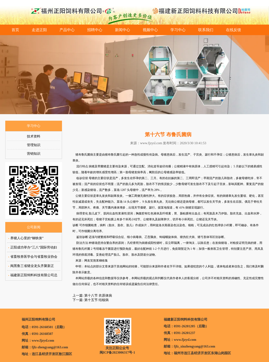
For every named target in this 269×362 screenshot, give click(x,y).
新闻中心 (122, 30)
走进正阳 (39, 30)
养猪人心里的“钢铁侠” (27, 238)
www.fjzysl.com (151, 143)
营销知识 (33, 153)
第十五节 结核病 (96, 300)
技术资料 (33, 136)
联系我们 (205, 30)
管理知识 (33, 145)
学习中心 (178, 30)
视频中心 (150, 30)
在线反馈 (233, 30)
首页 (15, 30)
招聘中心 (94, 30)
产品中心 (67, 30)
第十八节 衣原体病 (97, 295)
